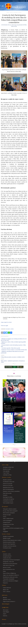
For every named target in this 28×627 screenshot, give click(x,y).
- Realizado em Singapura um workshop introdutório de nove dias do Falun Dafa (14, 339)
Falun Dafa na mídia (7, 493)
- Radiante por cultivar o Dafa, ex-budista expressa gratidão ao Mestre (13, 342)
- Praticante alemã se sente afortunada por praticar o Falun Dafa (13, 345)
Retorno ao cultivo (7, 567)
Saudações (5, 495)
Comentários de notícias (8, 500)
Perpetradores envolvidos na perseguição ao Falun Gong (13, 528)
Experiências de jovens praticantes (10, 563)
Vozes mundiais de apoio (8, 502)
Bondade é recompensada (8, 536)
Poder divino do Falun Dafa (8, 565)
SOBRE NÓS (5, 607)
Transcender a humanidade (8, 579)
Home (8, 12)
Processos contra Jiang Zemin (9, 544)
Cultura (4, 585)
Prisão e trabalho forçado (8, 518)
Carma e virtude (6, 534)
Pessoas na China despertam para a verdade (12, 540)
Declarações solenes (7, 547)
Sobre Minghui (6, 611)
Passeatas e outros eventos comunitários (11, 491)
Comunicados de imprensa (8, 499)
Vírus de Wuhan (6, 526)
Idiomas (4, 619)
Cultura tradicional (7, 587)
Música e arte (6, 589)
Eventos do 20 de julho (8, 485)
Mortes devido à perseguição (9, 512)
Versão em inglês (4, 325)
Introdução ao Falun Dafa (8, 467)
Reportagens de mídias (7, 497)
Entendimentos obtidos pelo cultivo (10, 577)
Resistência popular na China (9, 542)
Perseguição (5, 506)
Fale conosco (5, 610)
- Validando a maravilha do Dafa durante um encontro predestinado (12, 352)
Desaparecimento (6, 522)
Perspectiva (5, 582)
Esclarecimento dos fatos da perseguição (11, 559)
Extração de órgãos (7, 514)
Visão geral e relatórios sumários (9, 509)
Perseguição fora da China (8, 524)
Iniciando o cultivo (17, 12)
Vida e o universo (6, 591)
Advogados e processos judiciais (9, 546)
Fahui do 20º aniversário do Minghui (10, 580)
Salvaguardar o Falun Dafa (8, 561)
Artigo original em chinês (6, 322)
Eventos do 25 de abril (7, 483)
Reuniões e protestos (7, 479)
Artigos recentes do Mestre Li (9, 601)
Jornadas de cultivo (7, 557)
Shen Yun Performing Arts (8, 489)
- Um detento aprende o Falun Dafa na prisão (10, 348)
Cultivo (11, 12)
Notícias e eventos (6, 477)
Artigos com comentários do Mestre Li (11, 575)
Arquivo (4, 613)
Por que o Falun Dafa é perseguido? (10, 510)
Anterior (2, 355)
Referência (4, 595)
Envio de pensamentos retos (9, 569)
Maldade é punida (6, 538)
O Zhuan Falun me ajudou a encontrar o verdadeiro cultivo (13, 357)
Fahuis (4, 571)
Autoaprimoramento (7, 555)
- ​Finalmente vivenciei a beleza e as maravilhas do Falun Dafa (14, 349)
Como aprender (6, 471)
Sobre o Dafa (5, 465)
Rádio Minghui (5, 604)
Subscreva (5, 615)
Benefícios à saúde (7, 469)
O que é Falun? (6, 473)
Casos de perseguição (7, 520)
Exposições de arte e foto (8, 487)
